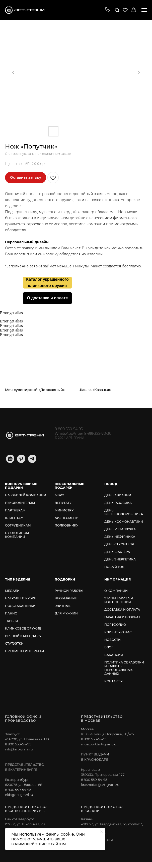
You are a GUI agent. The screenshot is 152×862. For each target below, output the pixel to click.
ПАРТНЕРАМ (15, 510)
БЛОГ (108, 647)
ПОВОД (111, 484)
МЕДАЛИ (12, 591)
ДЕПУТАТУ (63, 503)
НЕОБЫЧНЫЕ (66, 598)
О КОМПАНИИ (116, 591)
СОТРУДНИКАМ (18, 525)
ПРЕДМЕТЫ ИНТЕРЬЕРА (24, 651)
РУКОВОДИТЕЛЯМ (20, 503)
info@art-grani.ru (19, 749)
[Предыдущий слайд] (13, 72)
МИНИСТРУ (64, 510)
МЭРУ (59, 495)
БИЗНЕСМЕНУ (66, 518)
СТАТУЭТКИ (14, 643)
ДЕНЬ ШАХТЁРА (117, 552)
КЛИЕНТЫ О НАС (118, 632)
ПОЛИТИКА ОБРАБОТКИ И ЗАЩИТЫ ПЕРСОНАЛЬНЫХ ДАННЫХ (124, 668)
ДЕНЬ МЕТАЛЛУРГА (120, 529)
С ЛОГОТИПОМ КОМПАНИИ (17, 535)
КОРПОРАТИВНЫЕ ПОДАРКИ (21, 486)
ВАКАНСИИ (113, 655)
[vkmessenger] (10, 461)
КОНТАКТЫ (113, 681)
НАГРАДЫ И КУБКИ (21, 598)
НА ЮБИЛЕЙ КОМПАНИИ (25, 495)
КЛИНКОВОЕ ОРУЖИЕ (23, 628)
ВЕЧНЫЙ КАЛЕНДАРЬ (23, 636)
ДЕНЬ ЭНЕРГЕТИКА (120, 559)
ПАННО (11, 613)
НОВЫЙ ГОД (114, 567)
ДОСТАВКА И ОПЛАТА (122, 609)
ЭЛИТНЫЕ (63, 606)
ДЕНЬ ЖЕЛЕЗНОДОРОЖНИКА (123, 512)
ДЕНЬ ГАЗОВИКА (118, 503)
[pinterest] (21, 461)
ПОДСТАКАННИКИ (20, 606)
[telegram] (32, 461)
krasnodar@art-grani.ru (100, 785)
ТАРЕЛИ (11, 621)
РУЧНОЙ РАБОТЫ (69, 591)
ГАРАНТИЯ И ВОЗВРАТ (122, 617)
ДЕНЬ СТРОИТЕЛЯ (119, 544)
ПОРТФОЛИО (115, 625)
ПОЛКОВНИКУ (66, 525)
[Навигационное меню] (144, 10)
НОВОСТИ (112, 640)
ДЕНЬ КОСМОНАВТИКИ (123, 521)
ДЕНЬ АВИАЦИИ (117, 495)
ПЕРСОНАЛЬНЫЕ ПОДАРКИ (69, 486)
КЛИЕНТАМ (14, 518)
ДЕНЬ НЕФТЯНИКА (119, 537)
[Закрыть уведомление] (101, 831)
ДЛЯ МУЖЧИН (66, 613)
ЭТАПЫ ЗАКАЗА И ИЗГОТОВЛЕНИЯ (118, 600)
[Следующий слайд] (139, 72)
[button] (107, 10)
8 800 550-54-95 (69, 429)
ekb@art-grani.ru (19, 795)
